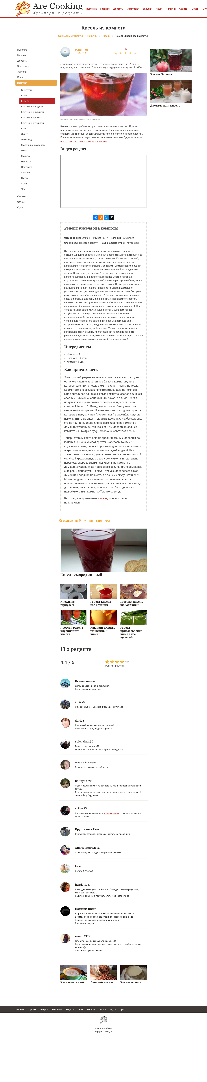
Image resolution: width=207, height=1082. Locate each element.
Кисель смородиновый (81, 575)
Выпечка (91, 8)
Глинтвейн (27, 90)
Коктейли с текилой (32, 123)
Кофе (24, 128)
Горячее (105, 8)
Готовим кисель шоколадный (131, 603)
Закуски (147, 8)
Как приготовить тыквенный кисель (102, 631)
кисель (102, 498)
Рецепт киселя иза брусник (100, 603)
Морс (24, 150)
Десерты (118, 8)
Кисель (25, 101)
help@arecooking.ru (103, 1031)
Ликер (24, 134)
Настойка (26, 167)
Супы (20, 207)
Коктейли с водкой (32, 106)
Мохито (25, 156)
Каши (159, 8)
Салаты (183, 8)
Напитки (171, 8)
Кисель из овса (131, 982)
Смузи (24, 178)
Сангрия (26, 172)
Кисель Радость (161, 74)
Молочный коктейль (33, 145)
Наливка (26, 161)
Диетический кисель (165, 105)
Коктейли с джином (32, 112)
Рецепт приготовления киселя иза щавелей (131, 632)
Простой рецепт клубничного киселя (71, 631)
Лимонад (26, 139)
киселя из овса (111, 813)
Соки (24, 183)
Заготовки (133, 8)
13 (126, 48)
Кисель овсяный (72, 982)
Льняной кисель (102, 982)
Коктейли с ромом (31, 117)
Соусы (195, 8)
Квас (24, 95)
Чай (23, 189)
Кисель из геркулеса (67, 603)
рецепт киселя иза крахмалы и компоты (83, 141)
